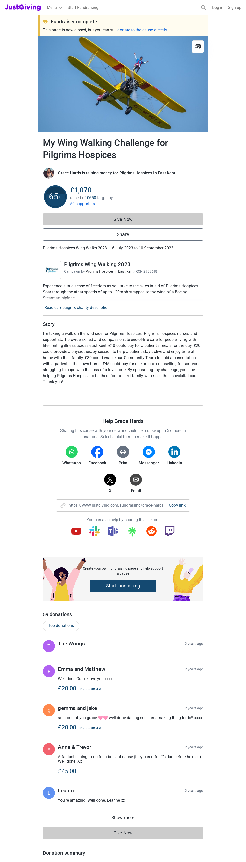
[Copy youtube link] (76, 531)
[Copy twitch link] (170, 531)
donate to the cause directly (142, 30)
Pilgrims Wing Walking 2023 (97, 264)
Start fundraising (123, 586)
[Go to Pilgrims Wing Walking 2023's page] (52, 270)
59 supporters (82, 203)
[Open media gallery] (123, 84)
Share (123, 234)
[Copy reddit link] (151, 531)
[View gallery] (198, 46)
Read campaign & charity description (77, 307)
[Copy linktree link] (132, 533)
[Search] (203, 7)
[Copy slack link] (94, 531)
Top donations (61, 625)
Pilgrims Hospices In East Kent (110, 271)
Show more (128, 819)
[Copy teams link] (113, 531)
